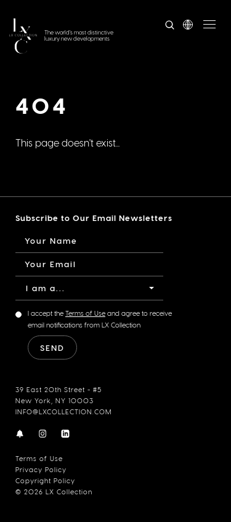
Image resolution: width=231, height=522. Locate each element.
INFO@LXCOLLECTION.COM (63, 412)
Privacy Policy (41, 469)
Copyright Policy (45, 480)
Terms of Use (39, 458)
